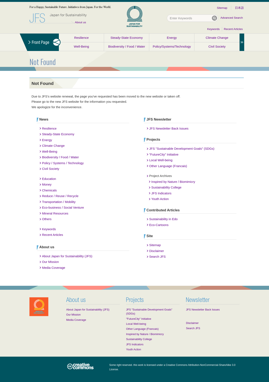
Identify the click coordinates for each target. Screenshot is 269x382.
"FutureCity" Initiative (163, 154)
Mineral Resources (55, 213)
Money (46, 184)
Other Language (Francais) (168, 166)
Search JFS (157, 256)
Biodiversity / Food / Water (126, 46)
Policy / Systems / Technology (63, 163)
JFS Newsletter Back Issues (169, 128)
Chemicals (49, 190)
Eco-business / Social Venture (63, 207)
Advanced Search (231, 17)
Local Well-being (161, 160)
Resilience (81, 37)
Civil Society (217, 46)
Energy (172, 37)
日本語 (239, 7)
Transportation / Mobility (59, 202)
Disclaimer (156, 251)
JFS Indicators (161, 193)
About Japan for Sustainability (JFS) (67, 256)
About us (80, 22)
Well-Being (81, 46)
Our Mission (50, 262)
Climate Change (217, 37)
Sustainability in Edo (163, 219)
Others (46, 219)
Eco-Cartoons (159, 225)
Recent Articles (233, 29)
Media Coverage (53, 267)
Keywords (213, 29)
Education (49, 179)
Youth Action (160, 199)
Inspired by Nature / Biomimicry (173, 181)
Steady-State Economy (127, 37)
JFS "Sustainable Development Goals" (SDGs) (181, 148)
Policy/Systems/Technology (172, 46)
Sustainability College (166, 187)
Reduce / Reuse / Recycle (60, 196)
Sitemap (222, 7)
